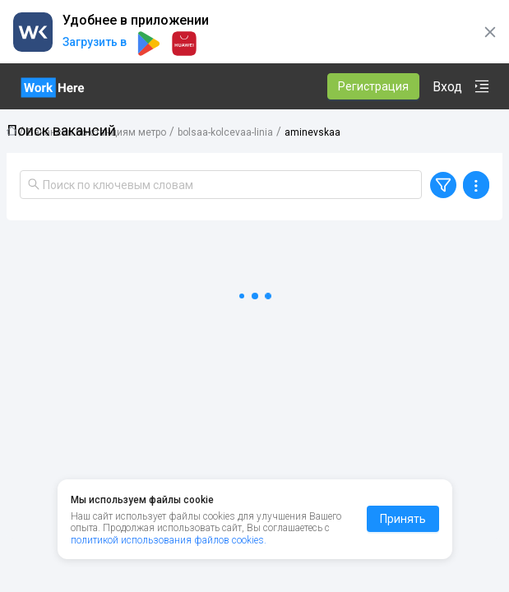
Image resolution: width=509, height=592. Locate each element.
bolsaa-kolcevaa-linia (225, 132)
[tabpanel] (254, 379)
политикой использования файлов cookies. (168, 540)
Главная (11, 130)
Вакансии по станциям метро (96, 132)
